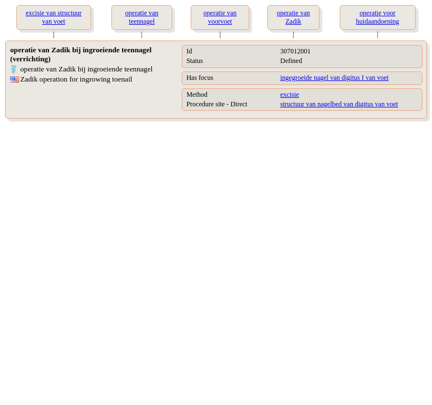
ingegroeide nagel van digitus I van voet (334, 78)
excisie (289, 94)
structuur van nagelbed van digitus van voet (339, 104)
